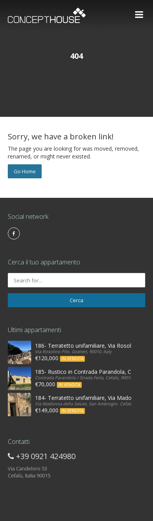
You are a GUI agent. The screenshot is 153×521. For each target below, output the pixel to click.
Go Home (25, 171)
